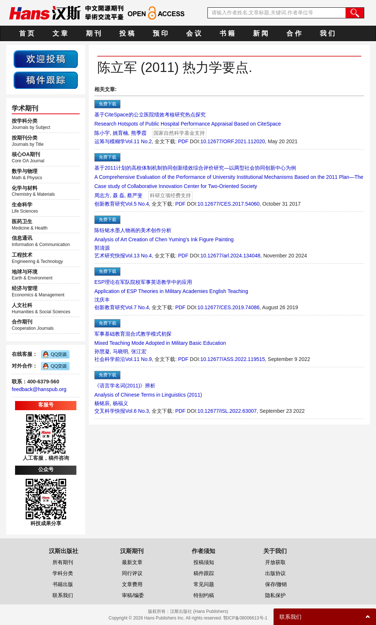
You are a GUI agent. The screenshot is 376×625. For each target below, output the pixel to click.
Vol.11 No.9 (138, 359)
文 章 (60, 33)
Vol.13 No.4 (138, 256)
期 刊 (93, 33)
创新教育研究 (109, 204)
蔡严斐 (134, 195)
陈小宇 (102, 133)
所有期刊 (63, 562)
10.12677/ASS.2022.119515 (232, 359)
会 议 (193, 33)
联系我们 (63, 595)
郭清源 (102, 248)
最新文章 (132, 562)
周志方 (102, 195)
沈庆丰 (102, 300)
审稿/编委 (133, 595)
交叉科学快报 (109, 411)
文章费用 (132, 584)
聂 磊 (118, 195)
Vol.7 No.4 (137, 307)
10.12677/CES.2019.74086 (229, 307)
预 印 (160, 33)
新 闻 (260, 33)
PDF (183, 141)
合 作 (293, 33)
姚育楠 (120, 133)
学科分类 (63, 573)
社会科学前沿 (109, 359)
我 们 (327, 33)
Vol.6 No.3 (137, 411)
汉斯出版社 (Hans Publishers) (199, 611)
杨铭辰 (102, 403)
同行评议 (132, 573)
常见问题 (204, 584)
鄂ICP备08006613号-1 (245, 618)
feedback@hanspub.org (39, 389)
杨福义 (120, 403)
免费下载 (107, 103)
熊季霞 (139, 133)
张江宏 (139, 351)
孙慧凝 (102, 351)
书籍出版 (63, 584)
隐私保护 (275, 595)
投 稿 (126, 33)
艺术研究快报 (109, 256)
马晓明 (120, 351)
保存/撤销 (276, 584)
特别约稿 (204, 595)
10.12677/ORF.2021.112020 (232, 141)
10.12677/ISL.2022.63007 (227, 411)
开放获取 (275, 562)
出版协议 (275, 573)
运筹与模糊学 (109, 141)
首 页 (26, 33)
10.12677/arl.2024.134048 (230, 256)
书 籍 (227, 33)
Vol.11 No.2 (138, 141)
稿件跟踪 (204, 573)
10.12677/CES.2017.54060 (229, 204)
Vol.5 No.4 (137, 204)
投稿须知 (204, 562)
